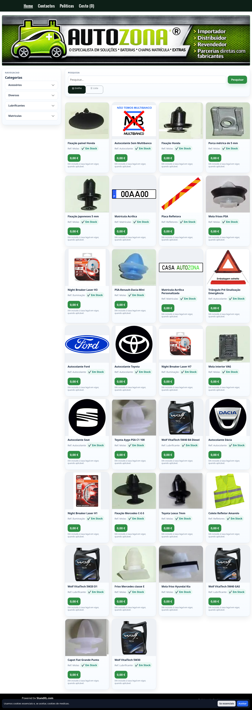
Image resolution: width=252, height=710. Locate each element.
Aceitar (243, 703)
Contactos (46, 6)
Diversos (13, 95)
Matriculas (15, 116)
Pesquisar (237, 79)
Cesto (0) (86, 6)
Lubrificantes (16, 105)
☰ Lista (94, 88)
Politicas (67, 6)
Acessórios (15, 85)
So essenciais (226, 703)
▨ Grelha (77, 88)
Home (28, 6)
